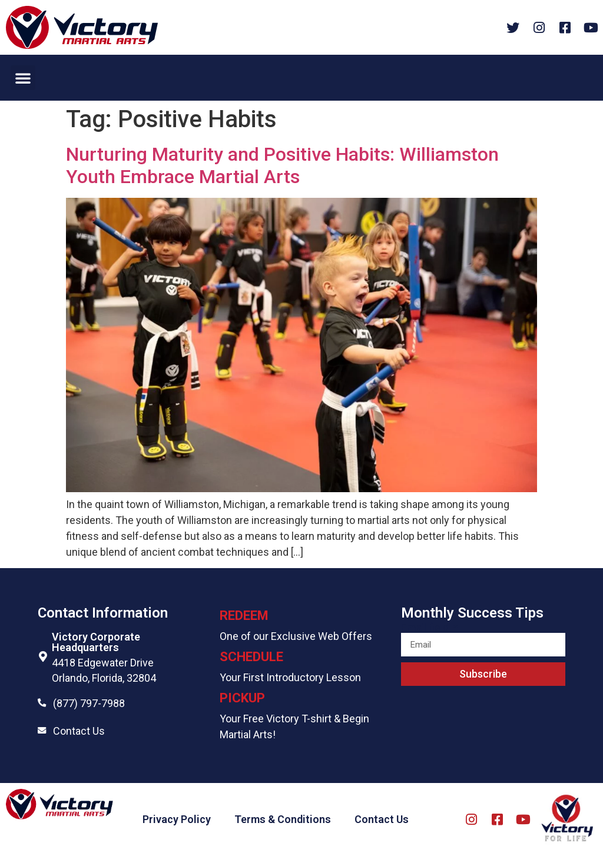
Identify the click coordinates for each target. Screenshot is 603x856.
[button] (23, 77)
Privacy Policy (177, 819)
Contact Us (79, 731)
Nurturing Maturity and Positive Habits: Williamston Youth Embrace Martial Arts (282, 165)
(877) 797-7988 (89, 703)
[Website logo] (82, 27)
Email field (426, 627)
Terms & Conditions (282, 819)
